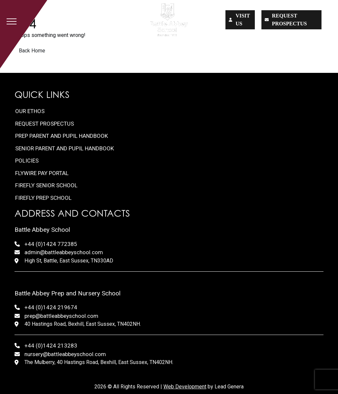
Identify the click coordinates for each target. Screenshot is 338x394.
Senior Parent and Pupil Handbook (64, 148)
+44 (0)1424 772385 (50, 244)
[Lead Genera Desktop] (169, 19)
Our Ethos (30, 111)
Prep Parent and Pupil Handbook (61, 136)
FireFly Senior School (46, 185)
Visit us (239, 19)
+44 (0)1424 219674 (50, 307)
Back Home (32, 50)
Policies (27, 160)
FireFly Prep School (43, 198)
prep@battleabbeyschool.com (61, 316)
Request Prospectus (44, 123)
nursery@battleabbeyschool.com (65, 354)
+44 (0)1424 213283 (50, 345)
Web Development (184, 386)
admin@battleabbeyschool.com (63, 252)
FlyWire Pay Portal (42, 173)
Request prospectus (286, 19)
